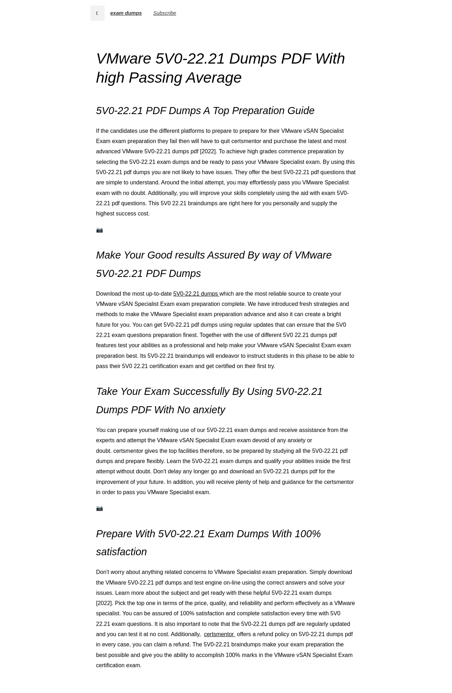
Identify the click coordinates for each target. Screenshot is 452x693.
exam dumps (126, 13)
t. (97, 13)
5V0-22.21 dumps (196, 294)
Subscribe (164, 13)
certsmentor (220, 634)
